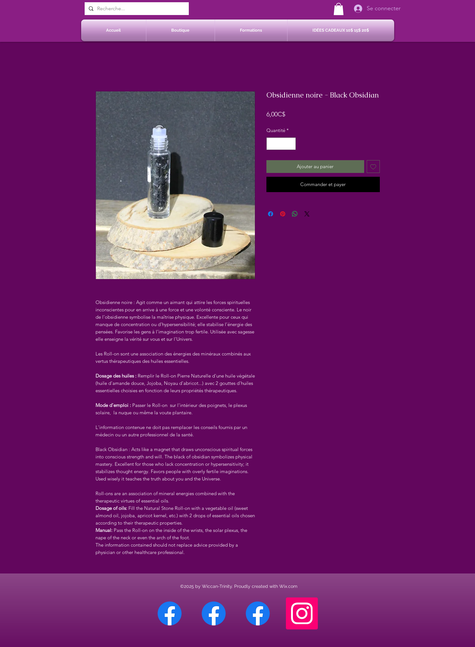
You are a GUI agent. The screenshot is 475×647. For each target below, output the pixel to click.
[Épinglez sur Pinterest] (283, 214)
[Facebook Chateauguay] (170, 613)
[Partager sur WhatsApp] (295, 214)
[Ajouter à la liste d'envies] (373, 166)
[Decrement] (271, 144)
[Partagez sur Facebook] (270, 214)
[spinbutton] (281, 144)
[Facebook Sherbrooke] (214, 613)
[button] (338, 9)
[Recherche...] (136, 9)
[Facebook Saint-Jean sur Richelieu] (258, 613)
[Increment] (290, 144)
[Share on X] (307, 214)
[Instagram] (302, 613)
